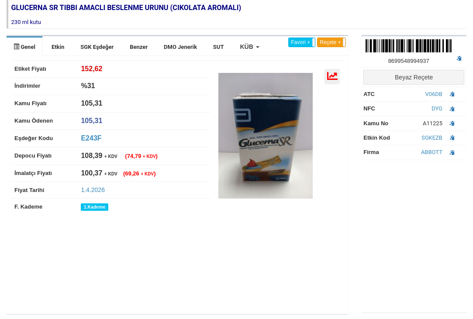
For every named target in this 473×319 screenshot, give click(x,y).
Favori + (300, 42)
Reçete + (330, 42)
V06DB (433, 94)
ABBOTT (431, 152)
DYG (437, 108)
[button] (249, 47)
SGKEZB (431, 137)
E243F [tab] (91, 138)
